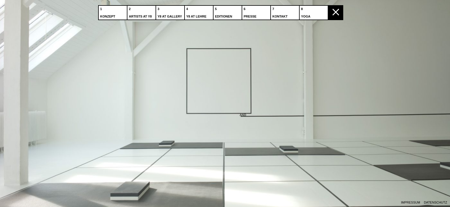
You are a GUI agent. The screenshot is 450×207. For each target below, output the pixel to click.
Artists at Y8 (140, 11)
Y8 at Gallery (170, 11)
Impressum (410, 202)
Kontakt (280, 11)
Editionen (224, 11)
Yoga (306, 11)
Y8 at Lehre (197, 11)
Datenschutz (435, 202)
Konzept (108, 11)
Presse (250, 11)
